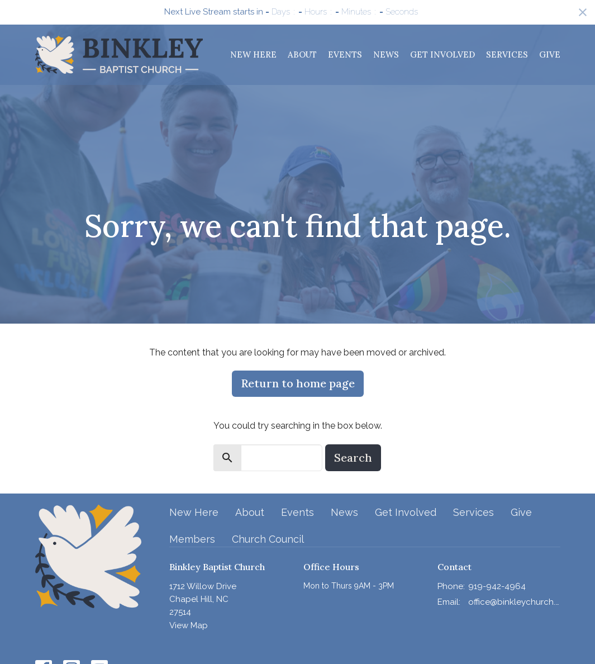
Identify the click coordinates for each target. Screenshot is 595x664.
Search (353, 457)
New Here (253, 54)
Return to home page (298, 383)
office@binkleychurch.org (514, 602)
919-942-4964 (497, 586)
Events (345, 54)
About (302, 54)
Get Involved (442, 54)
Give (549, 54)
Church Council (268, 539)
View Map (188, 625)
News (386, 54)
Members (192, 539)
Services (507, 54)
